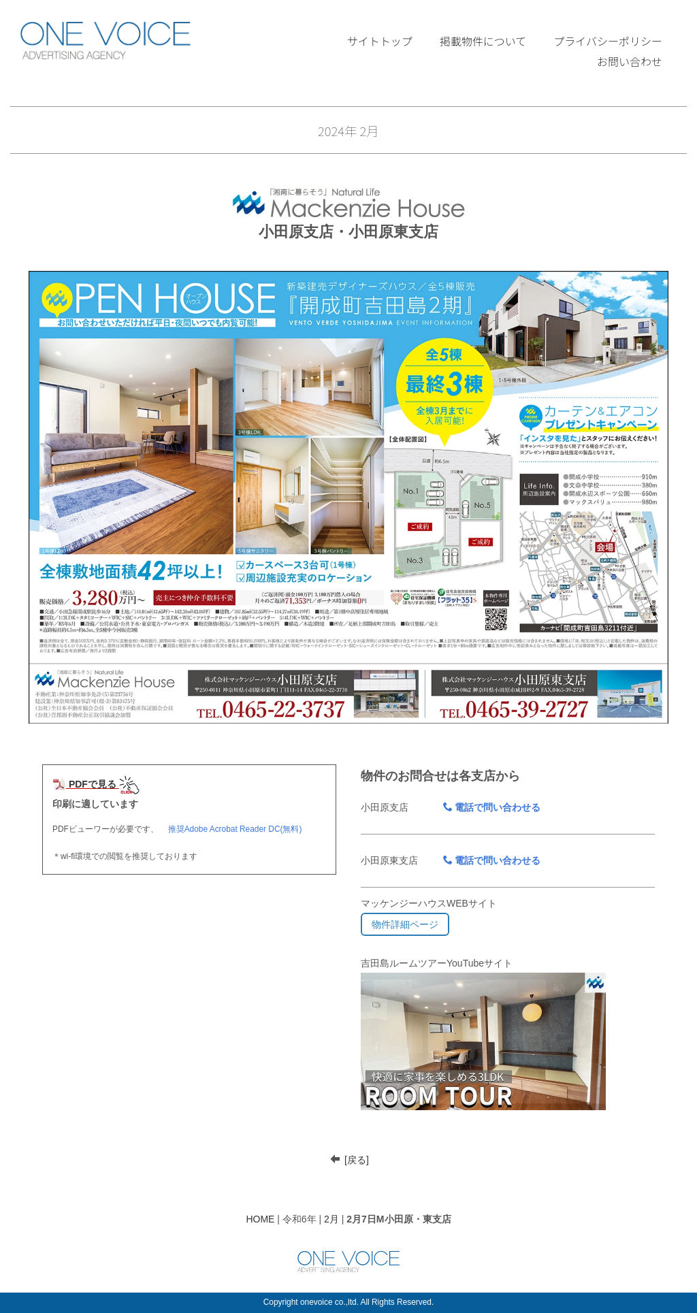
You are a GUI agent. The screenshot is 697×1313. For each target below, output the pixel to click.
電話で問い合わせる (491, 807)
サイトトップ (379, 41)
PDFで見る (84, 784)
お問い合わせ (629, 61)
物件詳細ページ (405, 924)
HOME (260, 1219)
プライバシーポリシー (607, 41)
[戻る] (356, 1159)
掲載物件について (483, 41)
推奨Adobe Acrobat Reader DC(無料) (235, 829)
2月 (331, 1219)
